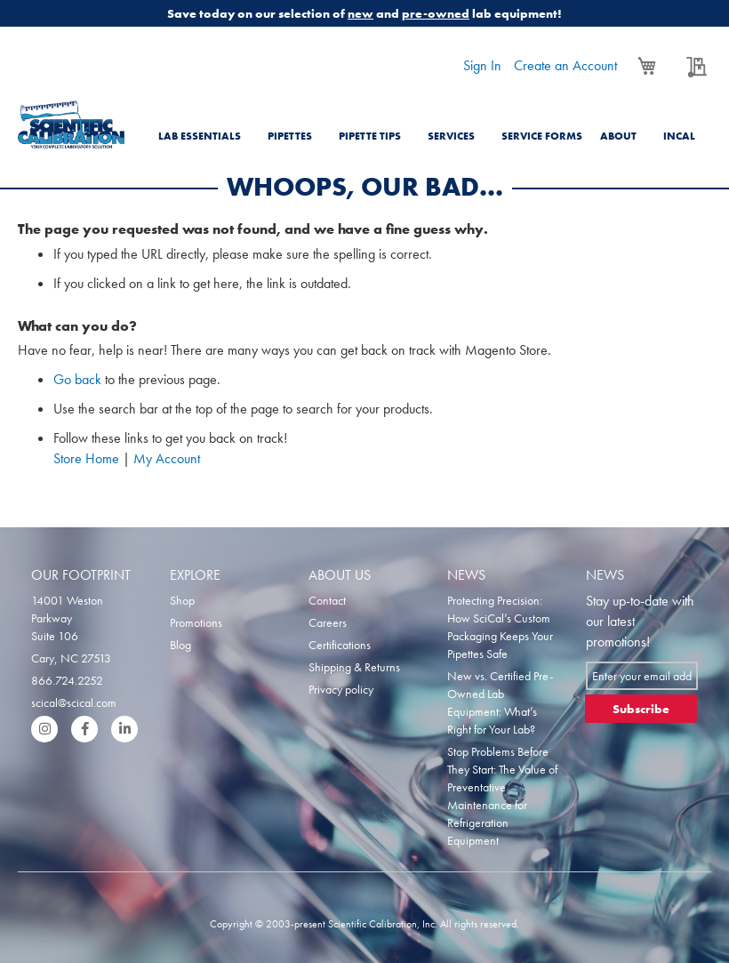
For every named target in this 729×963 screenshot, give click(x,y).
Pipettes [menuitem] (290, 136)
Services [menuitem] (451, 136)
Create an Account (565, 65)
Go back (77, 379)
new (360, 13)
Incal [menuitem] (679, 136)
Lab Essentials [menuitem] (199, 136)
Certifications (339, 645)
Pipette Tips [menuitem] (370, 136)
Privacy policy (340, 689)
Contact (327, 600)
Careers (327, 622)
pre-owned (435, 13)
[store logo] (71, 124)
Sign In (482, 65)
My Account (166, 458)
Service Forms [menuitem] (541, 136)
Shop (182, 600)
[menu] (431, 125)
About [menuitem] (618, 136)
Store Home (86, 458)
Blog (180, 645)
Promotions (196, 622)
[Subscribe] (641, 708)
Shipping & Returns (354, 667)
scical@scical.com (73, 702)
